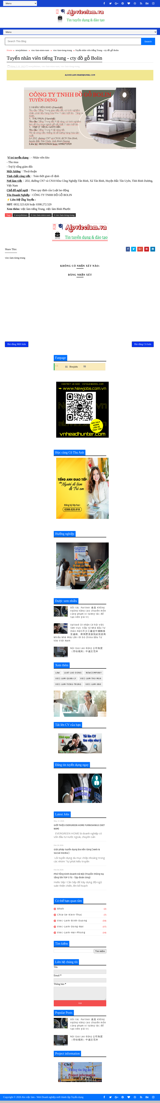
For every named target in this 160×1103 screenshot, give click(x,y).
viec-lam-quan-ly (65, 680)
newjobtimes (21, 51)
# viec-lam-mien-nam (40, 215)
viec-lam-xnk (93, 686)
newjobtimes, (35, 66)
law (57, 675)
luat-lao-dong (73, 675)
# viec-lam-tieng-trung (64, 215)
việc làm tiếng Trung (33, 209)
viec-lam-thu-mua (90, 680)
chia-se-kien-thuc (69, 916)
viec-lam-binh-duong (72, 922)
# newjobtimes (20, 215)
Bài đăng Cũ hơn (142, 345)
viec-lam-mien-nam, (50, 66)
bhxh (60, 910)
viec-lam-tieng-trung (62, 51)
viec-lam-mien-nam (40, 51)
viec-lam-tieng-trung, (70, 66)
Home (9, 51)
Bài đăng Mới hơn (16, 345)
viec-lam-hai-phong (71, 934)
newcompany (94, 675)
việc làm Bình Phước (58, 209)
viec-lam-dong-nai (70, 928)
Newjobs (73, 368)
